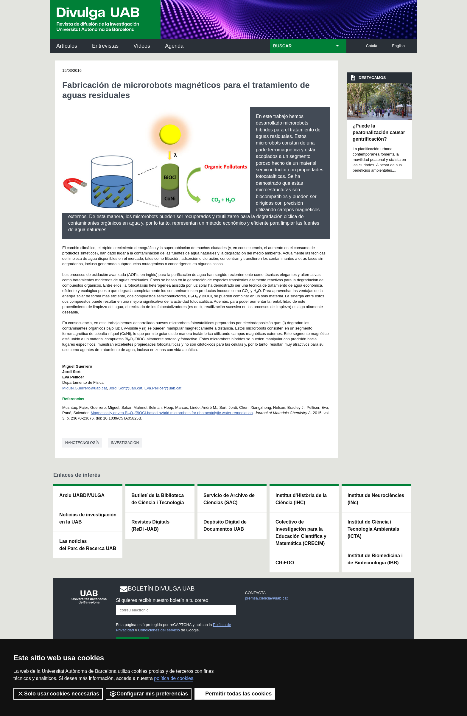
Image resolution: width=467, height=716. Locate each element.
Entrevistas (105, 46)
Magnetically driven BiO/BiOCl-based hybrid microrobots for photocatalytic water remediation (172, 413)
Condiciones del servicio (159, 630)
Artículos (66, 46)
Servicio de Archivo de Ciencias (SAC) (229, 499)
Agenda (174, 46)
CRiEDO (284, 562)
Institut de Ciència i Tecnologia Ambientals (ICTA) (373, 529)
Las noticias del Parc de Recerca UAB (87, 545)
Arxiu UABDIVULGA (82, 495)
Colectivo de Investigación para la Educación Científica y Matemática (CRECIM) (300, 532)
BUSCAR (282, 46)
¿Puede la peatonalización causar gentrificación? (379, 132)
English (398, 46)
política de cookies (173, 678)
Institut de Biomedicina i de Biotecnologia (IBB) (375, 559)
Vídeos (141, 46)
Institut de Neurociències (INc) (376, 499)
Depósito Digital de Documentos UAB (225, 525)
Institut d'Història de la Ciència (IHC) (301, 499)
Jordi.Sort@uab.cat (125, 388)
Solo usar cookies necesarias (58, 693)
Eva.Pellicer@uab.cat (162, 388)
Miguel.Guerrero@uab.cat (84, 388)
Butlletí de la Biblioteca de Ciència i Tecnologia (157, 499)
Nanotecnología (82, 443)
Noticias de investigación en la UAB (87, 518)
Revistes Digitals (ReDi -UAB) (150, 525)
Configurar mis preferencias (148, 693)
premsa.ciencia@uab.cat (266, 598)
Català (371, 46)
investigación (125, 443)
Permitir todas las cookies (235, 693)
